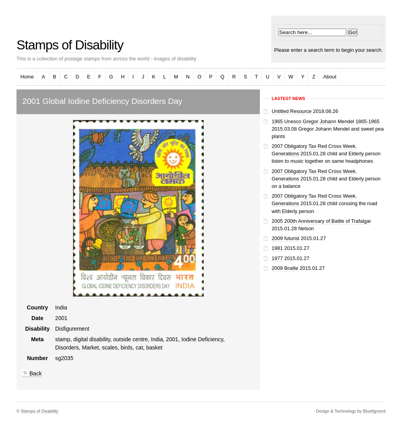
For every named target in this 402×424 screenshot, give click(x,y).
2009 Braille (285, 268)
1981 (277, 248)
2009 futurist (285, 238)
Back (32, 373)
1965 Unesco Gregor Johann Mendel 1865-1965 (326, 121)
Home (27, 77)
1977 (277, 258)
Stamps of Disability (69, 45)
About (329, 77)
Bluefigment (374, 411)
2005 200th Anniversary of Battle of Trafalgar (321, 221)
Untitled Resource (292, 111)
